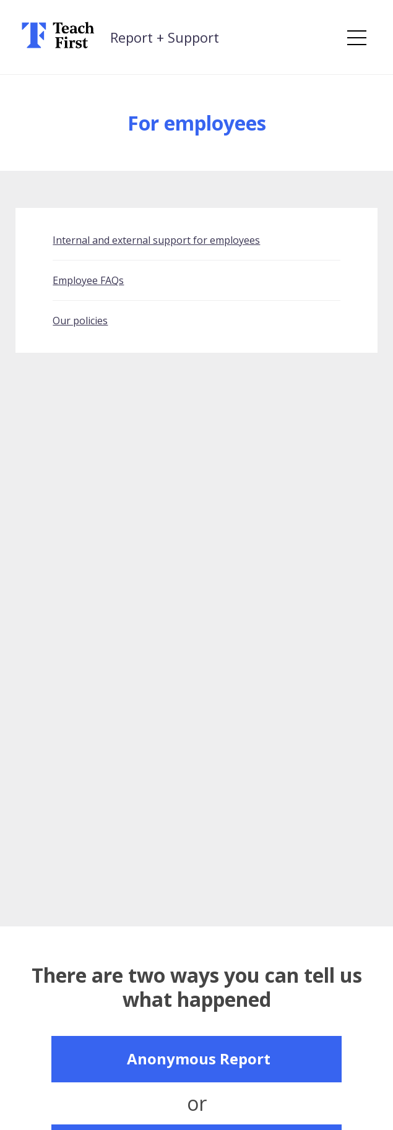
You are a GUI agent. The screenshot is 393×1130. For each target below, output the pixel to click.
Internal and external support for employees (156, 240)
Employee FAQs (88, 280)
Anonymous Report (198, 1058)
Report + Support (164, 37)
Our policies (80, 320)
